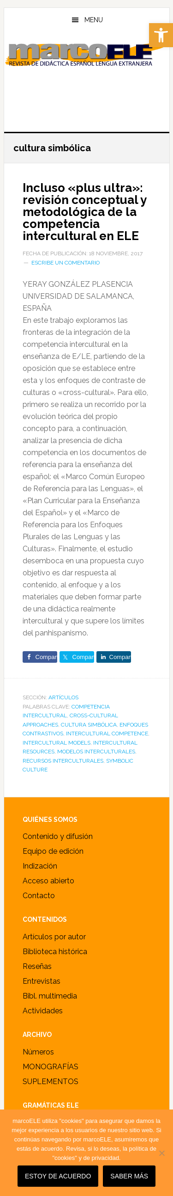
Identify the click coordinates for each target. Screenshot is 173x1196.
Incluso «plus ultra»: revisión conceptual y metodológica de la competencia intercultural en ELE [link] (84, 212)
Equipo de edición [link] (53, 851)
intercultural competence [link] (107, 733)
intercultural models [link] (56, 743)
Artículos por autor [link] (54, 936)
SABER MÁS (129, 1176)
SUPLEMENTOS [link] (50, 1081)
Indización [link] (40, 866)
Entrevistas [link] (41, 981)
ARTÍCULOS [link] (63, 697)
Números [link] (38, 1052)
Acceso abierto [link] (48, 880)
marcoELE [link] (86, 78)
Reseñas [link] (37, 966)
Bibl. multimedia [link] (50, 996)
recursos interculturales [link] (63, 761)
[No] (161, 1153)
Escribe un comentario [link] (65, 262)
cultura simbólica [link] (89, 724)
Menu (93, 20)
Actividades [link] (43, 1010)
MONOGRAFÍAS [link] (50, 1066)
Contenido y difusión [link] (58, 836)
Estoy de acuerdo (58, 1176)
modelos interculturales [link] (96, 751)
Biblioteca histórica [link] (55, 951)
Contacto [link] (39, 895)
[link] (161, 35)
